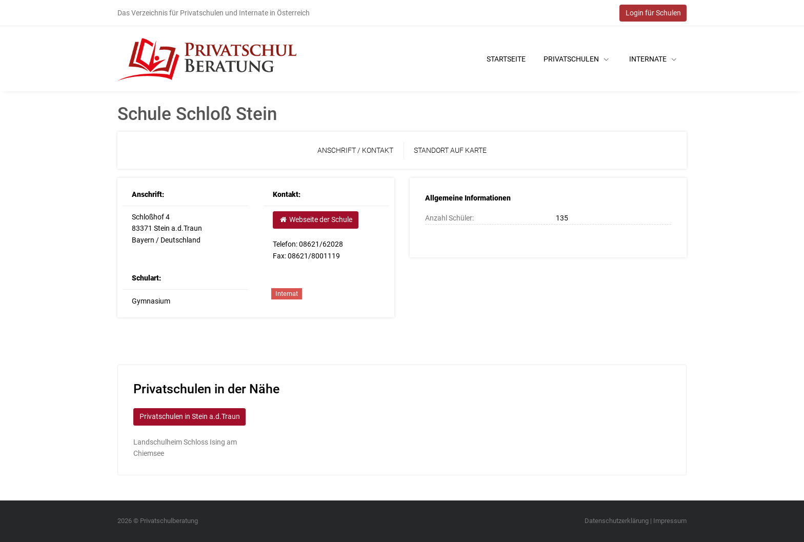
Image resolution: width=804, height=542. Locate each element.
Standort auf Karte (450, 150)
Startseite (506, 59)
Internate (652, 59)
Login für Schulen (653, 13)
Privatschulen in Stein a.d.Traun (189, 416)
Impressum (670, 521)
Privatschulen (576, 59)
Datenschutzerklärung (617, 521)
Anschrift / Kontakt (355, 150)
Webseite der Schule (315, 219)
